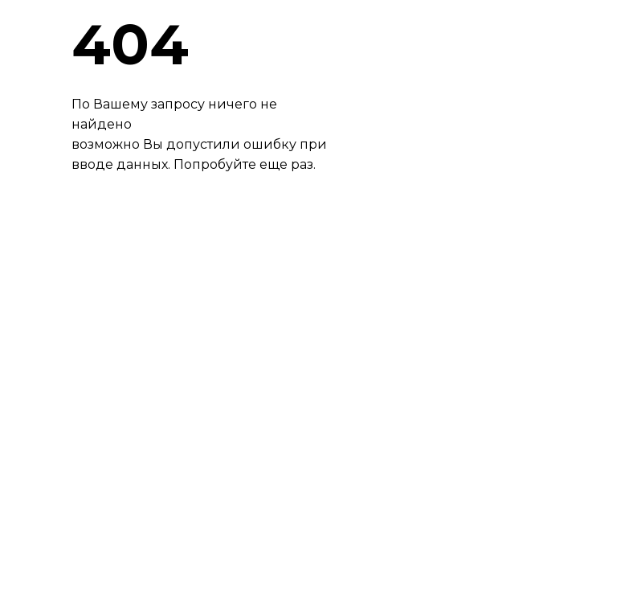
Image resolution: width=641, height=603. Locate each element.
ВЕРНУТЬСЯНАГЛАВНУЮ (147, 251)
